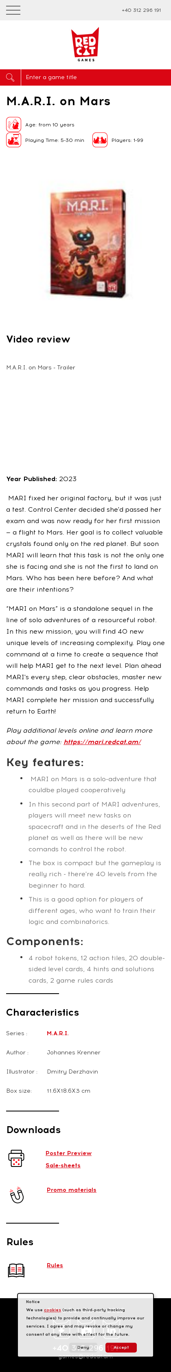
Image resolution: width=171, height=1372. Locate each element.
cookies (52, 1309)
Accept (121, 1347)
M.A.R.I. (58, 1033)
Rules (55, 1265)
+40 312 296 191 (141, 10)
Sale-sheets (63, 1165)
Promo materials (71, 1189)
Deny (83, 1347)
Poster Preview (69, 1153)
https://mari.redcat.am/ (102, 742)
